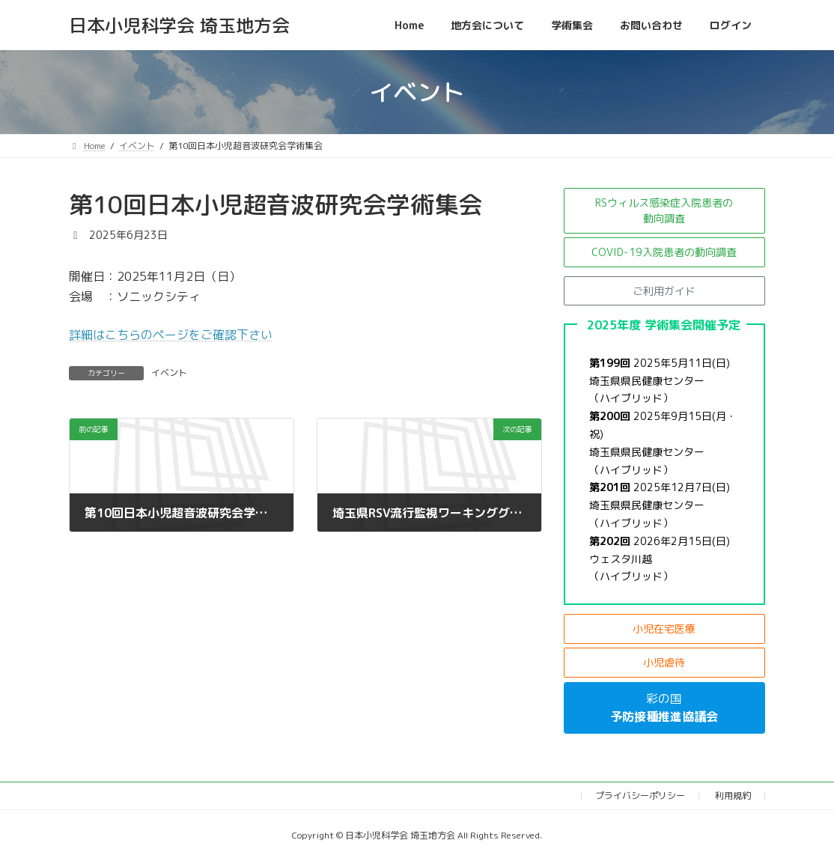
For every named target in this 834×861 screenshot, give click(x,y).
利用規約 (733, 795)
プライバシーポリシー (640, 795)
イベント (169, 372)
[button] (664, 211)
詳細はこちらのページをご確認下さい (171, 334)
